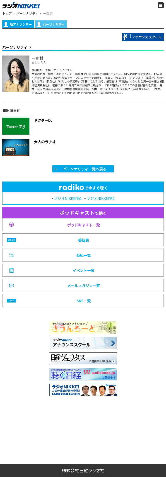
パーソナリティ (50, 24)
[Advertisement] (83, 428)
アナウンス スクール (142, 37)
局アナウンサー (17, 24)
